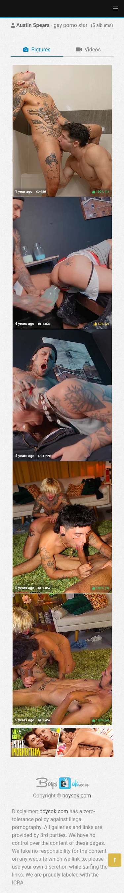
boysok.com (76, 795)
